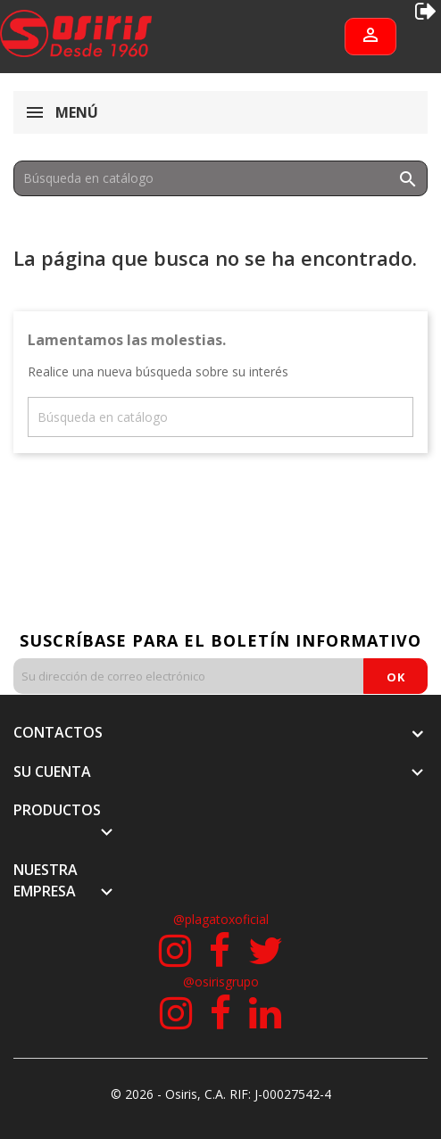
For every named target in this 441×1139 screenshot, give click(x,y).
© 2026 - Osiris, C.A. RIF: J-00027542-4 (221, 1093)
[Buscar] (220, 178)
